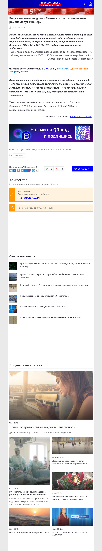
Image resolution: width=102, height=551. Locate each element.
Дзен (52, 68)
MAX (46, 68)
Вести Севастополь (81, 58)
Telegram (14, 71)
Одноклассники (79, 68)
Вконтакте (62, 68)
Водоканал (19, 155)
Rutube (24, 71)
